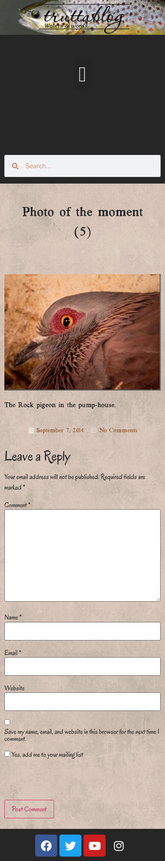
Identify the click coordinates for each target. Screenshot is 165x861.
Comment (17, 504)
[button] (82, 74)
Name (13, 617)
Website (14, 688)
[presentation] (64, 780)
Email (12, 652)
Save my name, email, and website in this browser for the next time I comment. (81, 735)
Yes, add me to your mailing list (43, 754)
